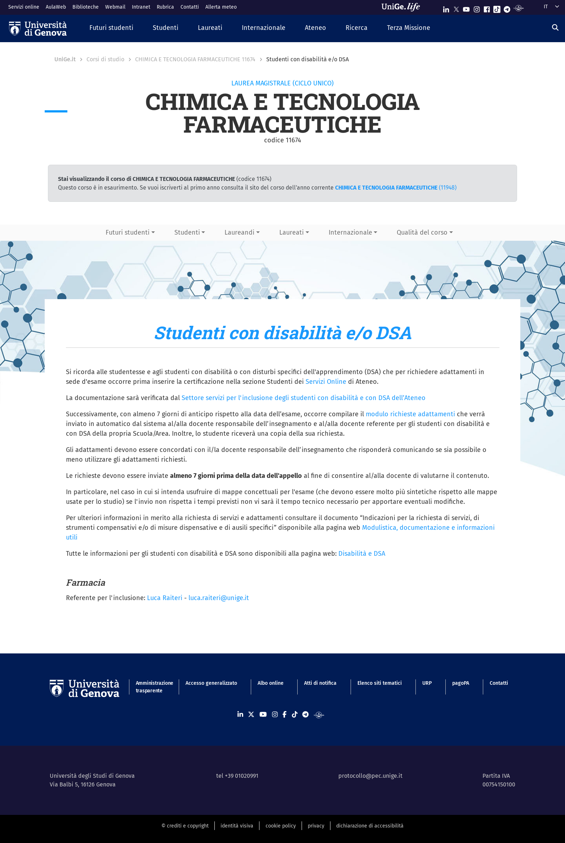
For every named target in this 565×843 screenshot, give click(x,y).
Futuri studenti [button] (128, 232)
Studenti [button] (187, 232)
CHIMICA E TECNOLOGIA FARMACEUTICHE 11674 (195, 59)
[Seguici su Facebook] (487, 7)
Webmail (115, 7)
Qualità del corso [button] (422, 232)
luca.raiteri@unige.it (218, 598)
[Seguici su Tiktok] (497, 7)
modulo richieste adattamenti (410, 414)
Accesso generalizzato (211, 683)
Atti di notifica (320, 683)
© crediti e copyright (185, 826)
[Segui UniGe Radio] (518, 7)
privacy (316, 826)
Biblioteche (85, 7)
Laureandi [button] (239, 232)
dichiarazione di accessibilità (370, 826)
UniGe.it (65, 59)
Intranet (141, 7)
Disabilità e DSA (361, 554)
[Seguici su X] (456, 7)
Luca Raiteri (164, 598)
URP (427, 683)
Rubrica (165, 7)
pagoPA (460, 683)
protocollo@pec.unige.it (370, 775)
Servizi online (23, 7)
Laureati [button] (291, 232)
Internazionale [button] (350, 232)
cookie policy (281, 826)
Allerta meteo (221, 7)
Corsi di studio (105, 59)
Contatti (190, 7)
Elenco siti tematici (379, 683)
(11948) (396, 187)
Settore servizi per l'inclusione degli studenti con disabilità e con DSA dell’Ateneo (304, 398)
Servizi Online (326, 382)
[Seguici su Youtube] (466, 7)
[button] (111, 28)
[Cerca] (555, 28)
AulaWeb (56, 7)
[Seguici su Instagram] (477, 7)
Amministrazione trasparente (150, 687)
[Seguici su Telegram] (507, 7)
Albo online (271, 683)
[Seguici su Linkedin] (446, 7)
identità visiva (237, 826)
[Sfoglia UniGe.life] (403, 7)
